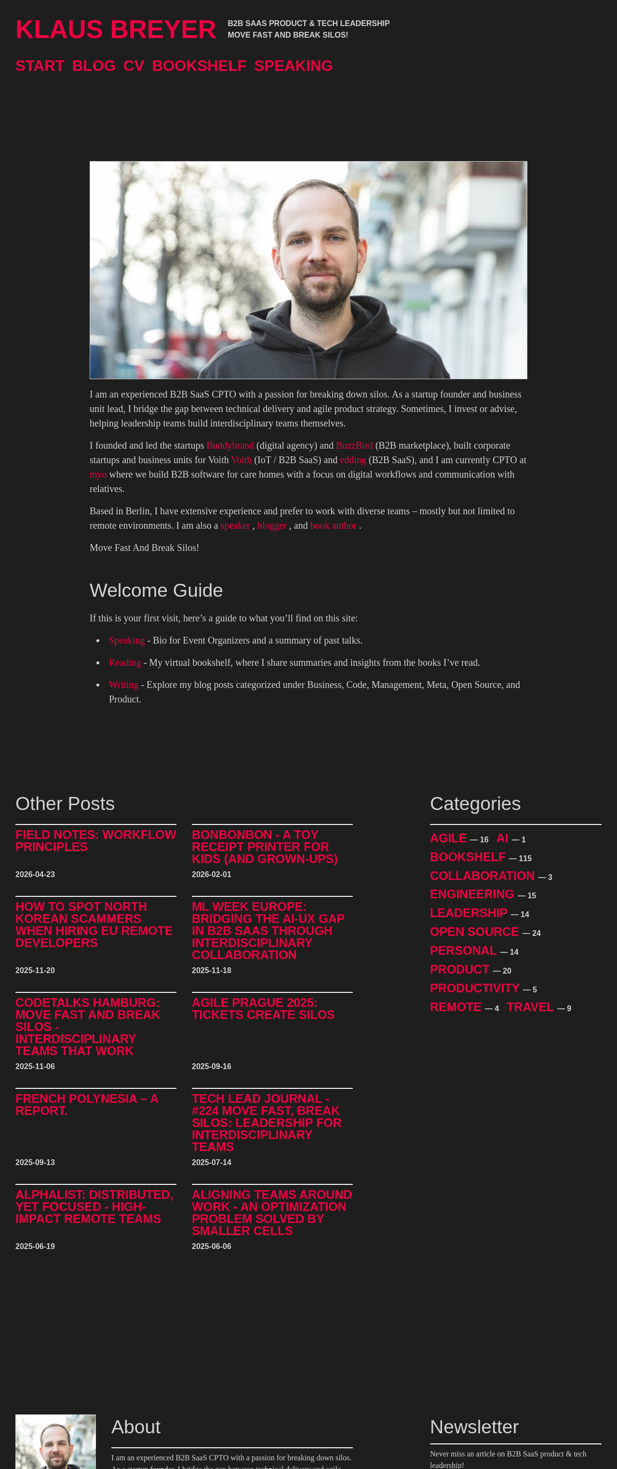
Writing (123, 684)
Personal (465, 950)
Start (40, 65)
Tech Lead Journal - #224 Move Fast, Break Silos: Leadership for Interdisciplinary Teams (267, 1123)
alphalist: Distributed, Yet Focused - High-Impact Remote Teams (94, 1207)
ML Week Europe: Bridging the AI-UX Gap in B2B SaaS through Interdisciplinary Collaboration (268, 931)
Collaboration (484, 875)
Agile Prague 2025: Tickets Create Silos (263, 1009)
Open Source (476, 931)
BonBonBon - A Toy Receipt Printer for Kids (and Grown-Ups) (265, 847)
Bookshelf (199, 65)
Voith (241, 459)
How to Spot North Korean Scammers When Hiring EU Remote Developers (94, 925)
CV (133, 65)
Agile (450, 838)
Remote (457, 1007)
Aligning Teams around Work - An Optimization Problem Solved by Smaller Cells (272, 1213)
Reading (125, 662)
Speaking (294, 65)
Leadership (470, 913)
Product (461, 969)
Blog (94, 65)
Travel (532, 1007)
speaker (235, 525)
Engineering (474, 894)
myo (98, 474)
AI (504, 838)
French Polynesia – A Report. (86, 1105)
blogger (272, 525)
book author (333, 525)
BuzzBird (354, 445)
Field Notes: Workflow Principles (95, 841)
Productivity (476, 988)
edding (353, 459)
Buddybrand (230, 445)
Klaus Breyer (115, 29)
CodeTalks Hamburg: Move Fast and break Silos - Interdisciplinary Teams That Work (87, 1027)
